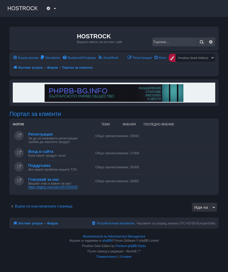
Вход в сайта (40, 151)
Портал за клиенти (35, 114)
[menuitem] (50, 57)
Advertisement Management (126, 236)
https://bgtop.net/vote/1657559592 (53, 187)
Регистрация (40, 134)
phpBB (106, 240)
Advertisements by (95, 236)
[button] (50, 8)
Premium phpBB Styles (130, 246)
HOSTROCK (22, 8)
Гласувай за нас (43, 179)
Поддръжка (39, 165)
